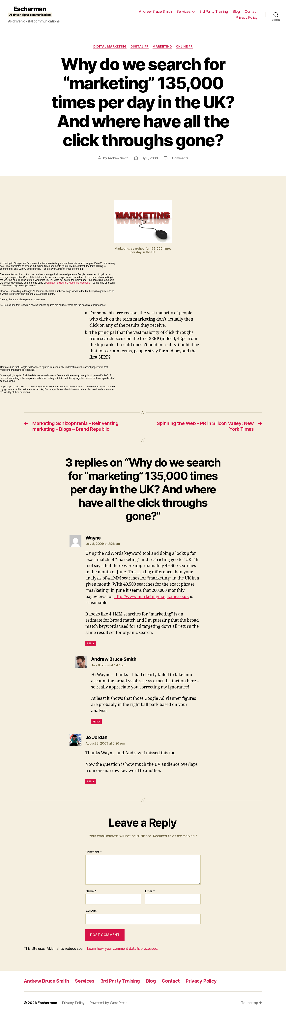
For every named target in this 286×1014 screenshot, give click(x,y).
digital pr (139, 46)
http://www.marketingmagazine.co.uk (151, 596)
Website (91, 911)
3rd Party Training (213, 11)
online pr (184, 46)
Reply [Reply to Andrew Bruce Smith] (96, 721)
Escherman (47, 1003)
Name (90, 891)
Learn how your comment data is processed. (122, 948)
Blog (236, 11)
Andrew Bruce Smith (155, 11)
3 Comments (178, 158)
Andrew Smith (118, 158)
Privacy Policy (247, 17)
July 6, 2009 (149, 158)
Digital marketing (110, 46)
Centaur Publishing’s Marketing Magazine (68, 282)
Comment (93, 852)
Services (183, 11)
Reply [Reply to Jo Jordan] (91, 781)
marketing (162, 46)
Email (150, 891)
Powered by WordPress (108, 1003)
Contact (251, 11)
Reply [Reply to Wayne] (91, 643)
